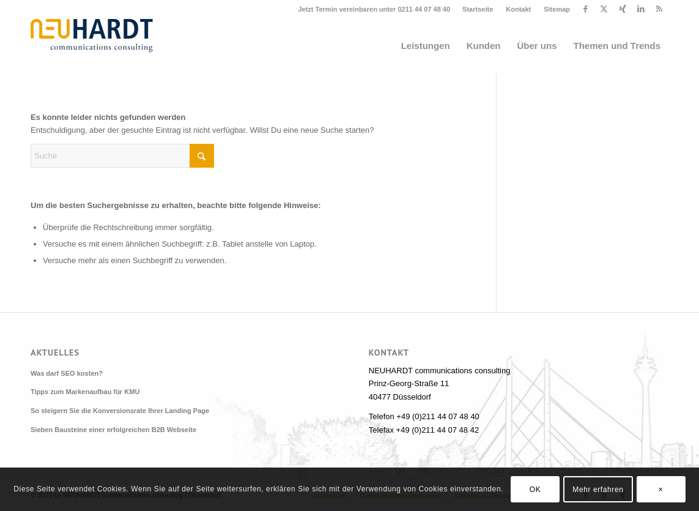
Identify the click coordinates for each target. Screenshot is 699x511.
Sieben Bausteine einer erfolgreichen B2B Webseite (113, 429)
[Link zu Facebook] (585, 9)
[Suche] (122, 156)
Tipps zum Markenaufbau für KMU (85, 391)
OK (535, 489)
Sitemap (557, 9)
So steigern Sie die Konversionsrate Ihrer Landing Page (120, 410)
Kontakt (518, 9)
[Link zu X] (604, 9)
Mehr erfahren (597, 489)
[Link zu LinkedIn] (640, 9)
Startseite (477, 9)
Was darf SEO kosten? (67, 373)
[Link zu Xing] (622, 9)
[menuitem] (478, 9)
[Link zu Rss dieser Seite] (659, 9)
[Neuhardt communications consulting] (92, 46)
